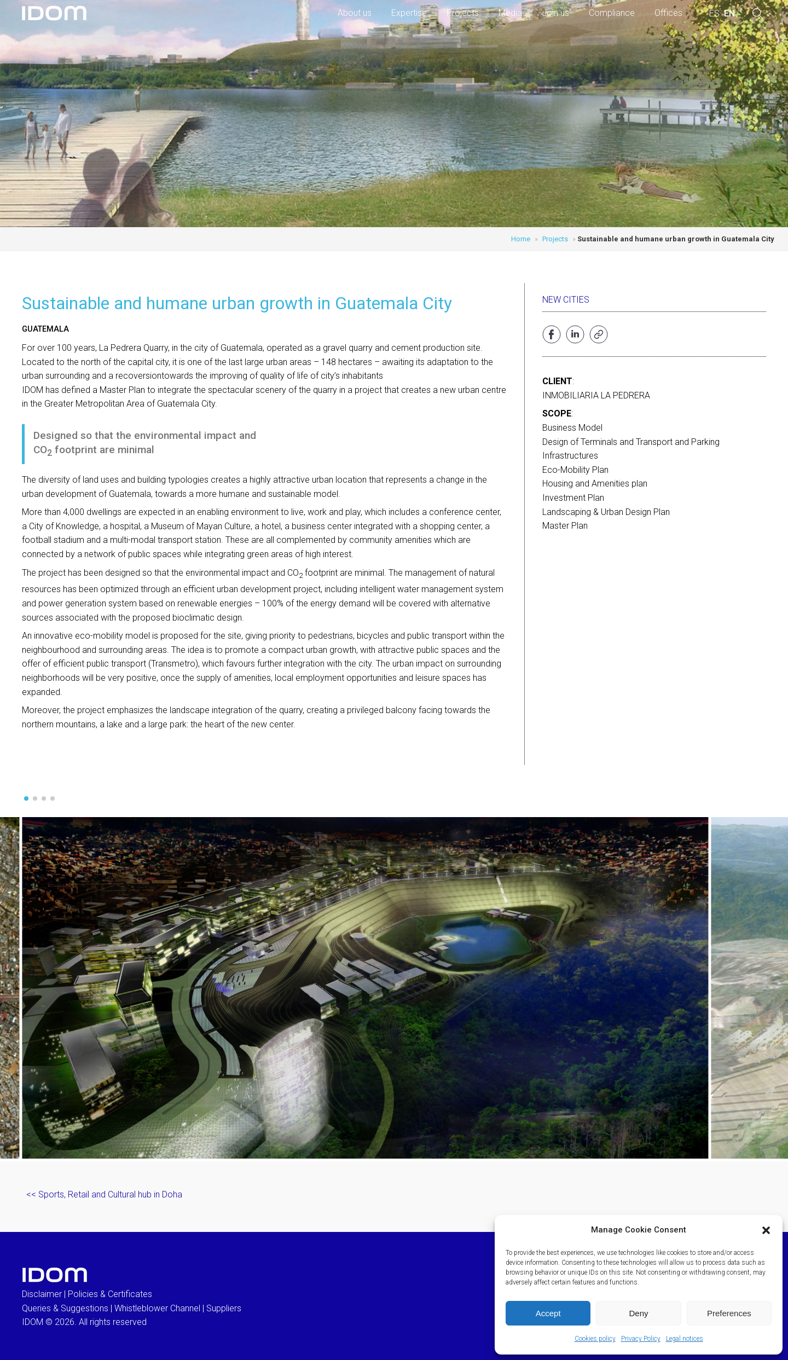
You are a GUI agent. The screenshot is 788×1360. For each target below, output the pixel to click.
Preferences (729, 1313)
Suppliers (223, 1308)
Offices (668, 13)
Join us (555, 13)
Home (520, 239)
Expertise (409, 13)
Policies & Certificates (110, 1294)
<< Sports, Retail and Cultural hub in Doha (104, 1194)
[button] (766, 1230)
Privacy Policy (640, 1338)
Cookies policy (595, 1338)
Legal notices (684, 1338)
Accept (548, 1313)
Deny (638, 1313)
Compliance (612, 13)
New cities (565, 299)
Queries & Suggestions (65, 1308)
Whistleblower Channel (157, 1308)
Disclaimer (42, 1294)
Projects (463, 13)
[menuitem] (714, 13)
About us (355, 13)
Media (510, 13)
